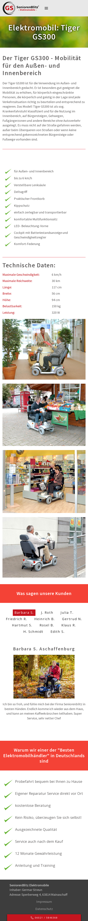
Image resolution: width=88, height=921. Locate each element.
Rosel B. (47, 625)
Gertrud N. (72, 619)
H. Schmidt (33, 631)
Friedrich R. (16, 619)
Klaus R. (68, 625)
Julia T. (67, 612)
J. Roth (47, 612)
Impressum (43, 901)
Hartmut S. (22, 625)
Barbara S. (24, 612)
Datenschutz (43, 909)
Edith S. (58, 631)
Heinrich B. (44, 619)
